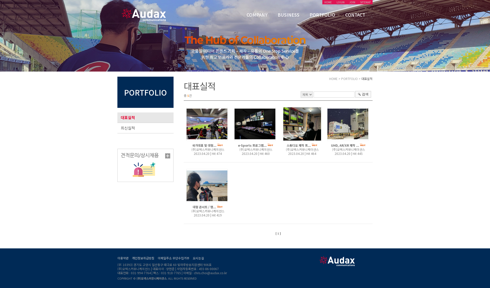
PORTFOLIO (322, 14)
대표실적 (128, 117)
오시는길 (198, 258)
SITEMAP (365, 2)
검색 (365, 94)
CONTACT (355, 14)
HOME (328, 2)
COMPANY (257, 14)
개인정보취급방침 (143, 258)
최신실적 (128, 128)
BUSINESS (288, 14)
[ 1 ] (278, 233)
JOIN (352, 2)
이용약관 (123, 258)
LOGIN (341, 2)
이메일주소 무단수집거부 (173, 258)
